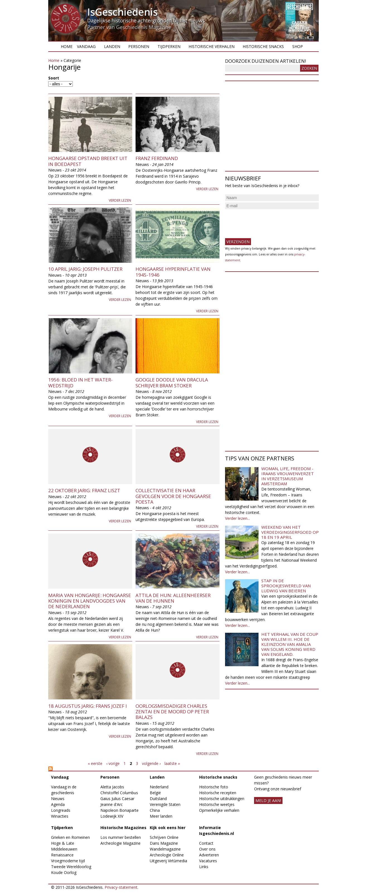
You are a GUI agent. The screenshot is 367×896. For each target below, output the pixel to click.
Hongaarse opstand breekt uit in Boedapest (87, 161)
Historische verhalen (212, 46)
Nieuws (57, 798)
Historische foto (213, 786)
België (155, 792)
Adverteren (209, 855)
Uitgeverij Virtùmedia (168, 860)
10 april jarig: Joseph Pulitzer (85, 269)
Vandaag (86, 46)
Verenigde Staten (165, 804)
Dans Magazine (164, 843)
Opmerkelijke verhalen (219, 810)
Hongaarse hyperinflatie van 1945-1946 (173, 272)
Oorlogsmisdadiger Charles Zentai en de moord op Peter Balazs (172, 712)
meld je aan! (268, 800)
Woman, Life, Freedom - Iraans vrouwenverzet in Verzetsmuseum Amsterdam (287, 476)
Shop (297, 46)
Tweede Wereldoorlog (71, 866)
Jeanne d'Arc (111, 804)
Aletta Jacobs (112, 786)
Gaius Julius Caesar (117, 798)
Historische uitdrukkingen (221, 798)
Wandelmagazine (165, 849)
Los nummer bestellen (120, 837)
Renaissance (62, 855)
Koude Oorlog (63, 872)
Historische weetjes (217, 804)
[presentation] (267, 221)
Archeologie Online (167, 855)
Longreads (60, 810)
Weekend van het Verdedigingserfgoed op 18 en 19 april (290, 532)
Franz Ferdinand (157, 158)
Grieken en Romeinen (70, 837)
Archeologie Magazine (120, 843)
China (155, 810)
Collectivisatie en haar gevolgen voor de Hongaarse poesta (173, 496)
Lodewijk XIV (111, 816)
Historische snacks (263, 46)
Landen (112, 46)
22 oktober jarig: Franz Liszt (84, 490)
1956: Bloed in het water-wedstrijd (80, 382)
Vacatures (208, 860)
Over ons (207, 849)
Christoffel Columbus (119, 792)
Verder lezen (120, 200)
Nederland (159, 786)
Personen (138, 46)
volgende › (151, 763)
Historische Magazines (123, 827)
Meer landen (161, 816)
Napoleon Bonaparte (119, 810)
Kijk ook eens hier (167, 827)
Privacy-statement (121, 887)
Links (203, 866)
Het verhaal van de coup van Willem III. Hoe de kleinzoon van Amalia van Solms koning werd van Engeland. (289, 644)
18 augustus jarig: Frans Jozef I (87, 706)
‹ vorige (113, 763)
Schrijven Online (164, 837)
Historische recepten (217, 792)
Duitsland (158, 798)
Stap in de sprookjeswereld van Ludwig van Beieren (286, 585)
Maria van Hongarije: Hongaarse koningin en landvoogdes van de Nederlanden (89, 601)
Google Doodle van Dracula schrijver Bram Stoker (172, 382)
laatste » (172, 763)
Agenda (58, 804)
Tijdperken (169, 46)
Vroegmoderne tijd (68, 860)
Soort (53, 78)
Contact (206, 843)
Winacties (59, 816)
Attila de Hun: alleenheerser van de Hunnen (173, 598)
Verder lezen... (237, 518)
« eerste (95, 763)
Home (67, 46)
